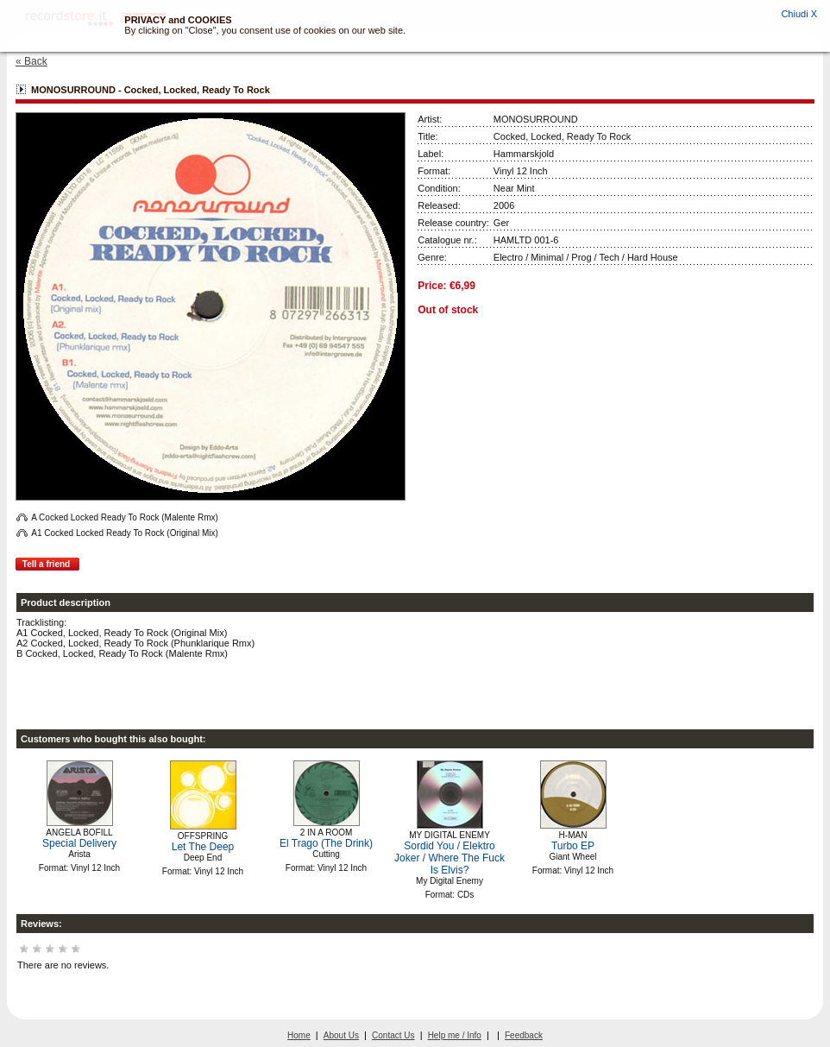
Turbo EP (572, 846)
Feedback (524, 1035)
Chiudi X (799, 14)
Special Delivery (79, 843)
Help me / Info (454, 1035)
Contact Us (393, 1035)
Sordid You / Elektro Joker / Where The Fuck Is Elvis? (449, 858)
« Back (31, 61)
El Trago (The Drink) (326, 843)
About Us (341, 1035)
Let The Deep (203, 847)
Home (299, 1035)
